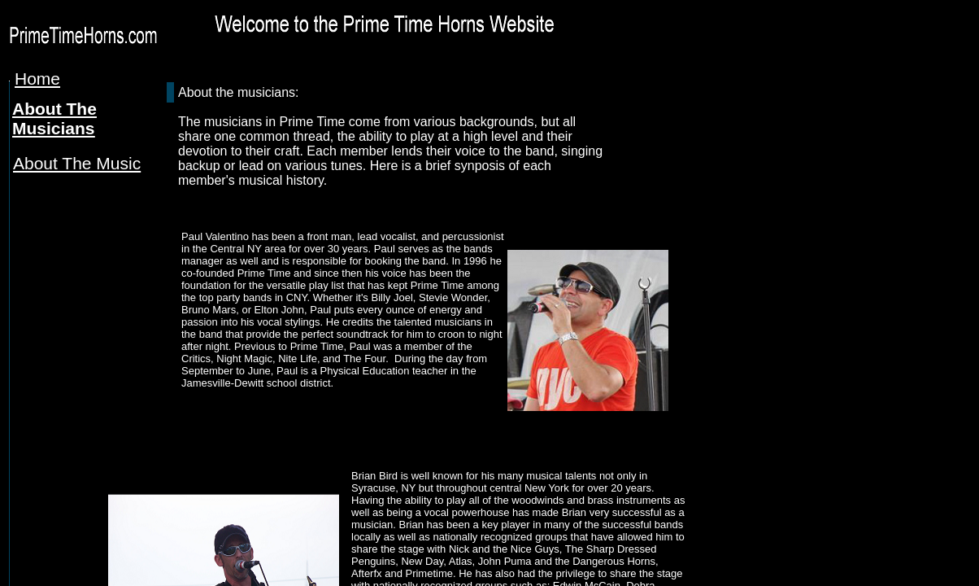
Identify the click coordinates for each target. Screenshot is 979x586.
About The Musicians (54, 118)
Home (37, 78)
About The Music (77, 163)
